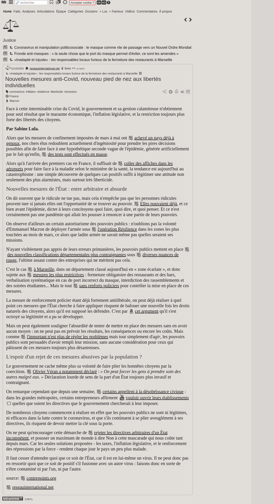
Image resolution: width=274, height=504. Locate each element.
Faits (16, 11)
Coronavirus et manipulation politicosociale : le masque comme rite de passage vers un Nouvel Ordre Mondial (100, 47)
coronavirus (17, 91)
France (14, 96)
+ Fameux (116, 11)
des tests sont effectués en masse (77, 154)
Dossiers (91, 11)
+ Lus (103, 11)
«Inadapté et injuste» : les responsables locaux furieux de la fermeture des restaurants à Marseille (90, 60)
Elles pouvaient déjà (158, 203)
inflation (31, 91)
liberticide (57, 91)
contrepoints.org (41, 478)
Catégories (75, 11)
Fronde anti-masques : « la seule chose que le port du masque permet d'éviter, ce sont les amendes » (93, 54)
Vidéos (130, 11)
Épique (61, 11)
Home (7, 11)
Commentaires (147, 11)
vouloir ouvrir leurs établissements (157, 397)
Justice (9, 40)
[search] (31, 2)
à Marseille (44, 269)
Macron (14, 100)
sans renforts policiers (99, 285)
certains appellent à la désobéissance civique (143, 391)
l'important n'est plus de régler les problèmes (67, 336)
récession (70, 91)
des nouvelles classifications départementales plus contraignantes (66, 254)
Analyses (28, 11)
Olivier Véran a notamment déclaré (65, 371)
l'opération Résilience (117, 229)
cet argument (146, 311)
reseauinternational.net (45, 68)
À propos (165, 11)
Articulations (45, 11)
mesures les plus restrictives (58, 274)
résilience (43, 91)
